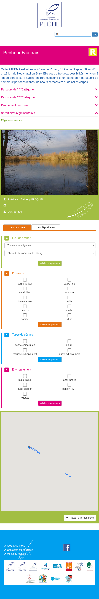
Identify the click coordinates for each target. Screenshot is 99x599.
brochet (25, 308)
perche (69, 308)
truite (69, 299)
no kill (69, 342)
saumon (69, 290)
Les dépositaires (46, 227)
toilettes (25, 395)
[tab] (49, 89)
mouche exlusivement (25, 351)
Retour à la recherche (80, 517)
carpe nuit (69, 281)
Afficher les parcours (50, 263)
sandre (25, 317)
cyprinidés (25, 290)
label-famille (69, 377)
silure (69, 317)
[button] (17, 89)
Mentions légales (16, 553)
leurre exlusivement (69, 351)
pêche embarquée (25, 342)
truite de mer (25, 299)
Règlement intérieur (12, 120)
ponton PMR (69, 386)
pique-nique (25, 377)
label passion (25, 386)
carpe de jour (25, 281)
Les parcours (17, 227)
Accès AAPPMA (16, 546)
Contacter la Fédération (20, 549)
